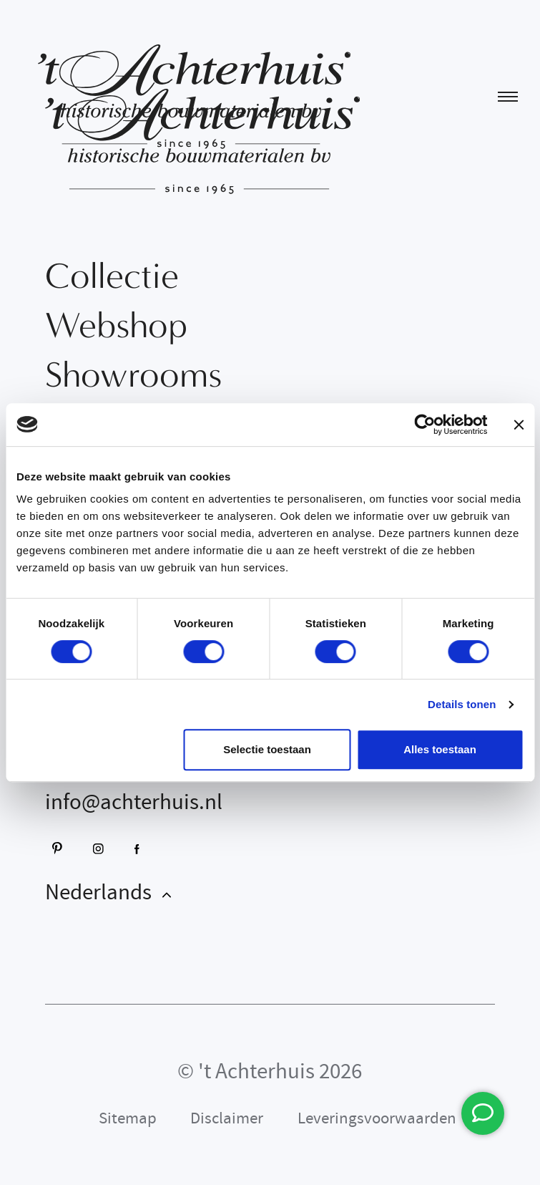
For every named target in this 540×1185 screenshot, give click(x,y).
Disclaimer (226, 1118)
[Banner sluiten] (519, 425)
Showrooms (133, 375)
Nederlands (100, 892)
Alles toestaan (439, 749)
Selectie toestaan (267, 749)
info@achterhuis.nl (133, 802)
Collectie (112, 276)
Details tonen (462, 704)
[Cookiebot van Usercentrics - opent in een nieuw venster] (424, 424)
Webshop (116, 325)
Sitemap (128, 1118)
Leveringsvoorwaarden (377, 1118)
